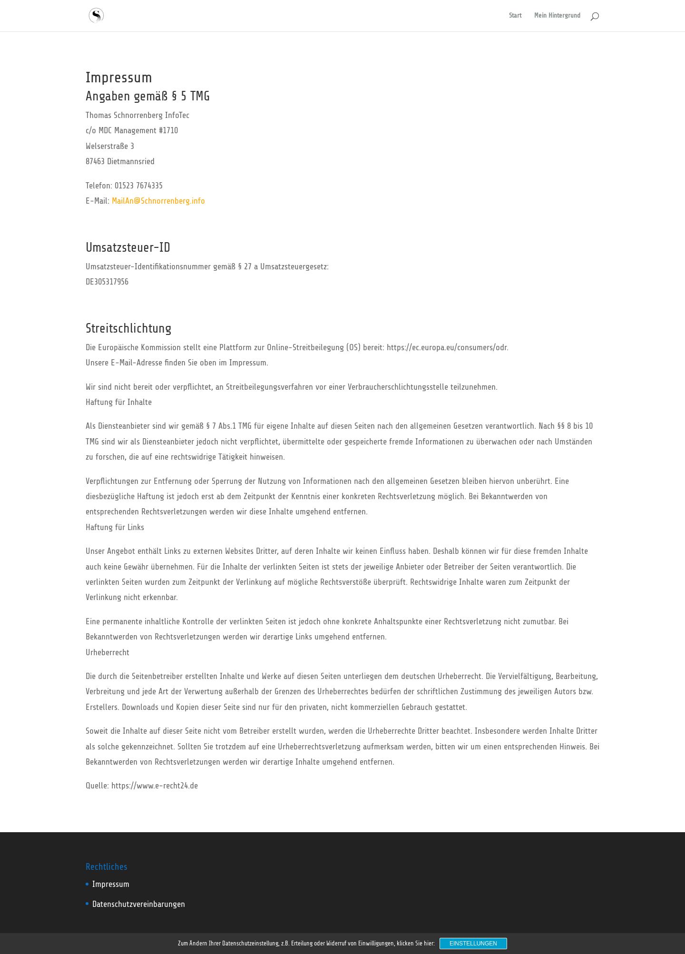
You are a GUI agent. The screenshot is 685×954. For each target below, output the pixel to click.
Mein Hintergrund (557, 15)
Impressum (110, 884)
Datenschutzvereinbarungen (138, 904)
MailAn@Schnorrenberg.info (158, 201)
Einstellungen (473, 943)
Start (515, 15)
